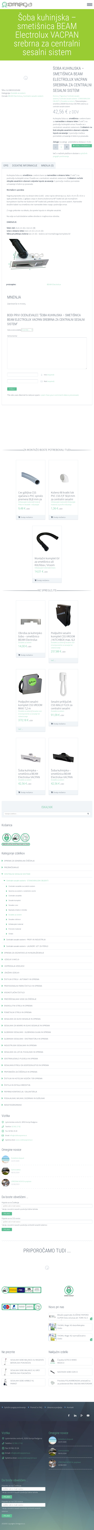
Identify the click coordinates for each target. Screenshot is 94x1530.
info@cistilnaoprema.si (18, 1135)
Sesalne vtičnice (15, 919)
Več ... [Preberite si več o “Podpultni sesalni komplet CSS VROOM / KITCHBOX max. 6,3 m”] (53, 660)
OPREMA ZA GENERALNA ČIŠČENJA (19, 861)
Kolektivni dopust (17, 1158)
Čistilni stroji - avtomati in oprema (21, 979)
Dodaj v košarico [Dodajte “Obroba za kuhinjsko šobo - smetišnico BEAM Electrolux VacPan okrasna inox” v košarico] (27, 655)
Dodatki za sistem (18, 93)
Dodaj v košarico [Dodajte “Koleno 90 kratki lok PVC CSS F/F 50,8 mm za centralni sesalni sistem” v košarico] (59, 517)
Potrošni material (15, 929)
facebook (68, 1415)
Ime (49, 374)
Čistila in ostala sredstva (17, 1085)
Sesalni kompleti (15, 900)
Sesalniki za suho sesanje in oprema (22, 1019)
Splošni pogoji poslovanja (15, 1407)
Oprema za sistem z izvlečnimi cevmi (22, 891)
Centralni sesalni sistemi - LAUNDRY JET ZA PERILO (27, 946)
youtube (88, 1415)
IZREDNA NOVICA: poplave (21, 1181)
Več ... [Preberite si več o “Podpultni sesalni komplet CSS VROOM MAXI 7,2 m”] (20, 729)
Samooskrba (16, 1169)
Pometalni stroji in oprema (18, 1012)
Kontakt (70, 1407)
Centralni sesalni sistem (33, 96)
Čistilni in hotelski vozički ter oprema (23, 1078)
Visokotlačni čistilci (14, 992)
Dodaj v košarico (82, 146)
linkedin (75, 1415)
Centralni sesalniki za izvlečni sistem (22, 886)
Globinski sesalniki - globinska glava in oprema (27, 1032)
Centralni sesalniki (15, 896)
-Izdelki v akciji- (12, 959)
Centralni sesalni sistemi (17, 874)
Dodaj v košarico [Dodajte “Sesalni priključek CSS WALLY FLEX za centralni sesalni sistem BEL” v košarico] (59, 724)
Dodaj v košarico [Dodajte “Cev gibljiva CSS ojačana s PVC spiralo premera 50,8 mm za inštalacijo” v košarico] (27, 517)
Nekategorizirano (13, 1105)
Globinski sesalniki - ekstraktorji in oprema (26, 1039)
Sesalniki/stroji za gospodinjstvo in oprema (26, 1065)
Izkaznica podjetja (54, 1407)
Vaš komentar (12, 336)
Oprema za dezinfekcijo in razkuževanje (24, 953)
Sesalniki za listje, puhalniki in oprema (23, 1052)
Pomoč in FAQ (36, 1407)
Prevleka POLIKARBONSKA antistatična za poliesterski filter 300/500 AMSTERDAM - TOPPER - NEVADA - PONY (74, 1383)
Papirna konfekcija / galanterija (20, 1092)
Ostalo (36, 502)
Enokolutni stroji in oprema (18, 1006)
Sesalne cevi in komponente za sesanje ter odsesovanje (62, 645)
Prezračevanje (11, 867)
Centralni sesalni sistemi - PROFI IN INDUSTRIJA (26, 940)
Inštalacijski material (25, 502)
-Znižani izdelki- (12, 973)
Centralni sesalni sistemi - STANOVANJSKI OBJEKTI (27, 881)
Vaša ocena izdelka (14, 330)
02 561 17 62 (16, 1126)
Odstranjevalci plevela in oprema (21, 1059)
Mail (49, 381)
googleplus (81, 1415)
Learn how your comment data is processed (59, 395)
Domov (55, 96)
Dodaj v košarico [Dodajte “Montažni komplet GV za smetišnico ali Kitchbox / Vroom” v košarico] (43, 580)
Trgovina (63, 96)
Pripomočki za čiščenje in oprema (20, 1072)
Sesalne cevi (13, 905)
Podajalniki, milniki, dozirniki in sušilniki (24, 1098)
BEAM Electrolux (15, 96)
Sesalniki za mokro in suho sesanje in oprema (27, 1025)
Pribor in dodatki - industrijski (28, 504)
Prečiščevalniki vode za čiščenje (20, 999)
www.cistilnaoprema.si (24, 1140)
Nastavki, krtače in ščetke (18, 910)
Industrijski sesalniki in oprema (20, 1045)
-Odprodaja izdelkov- (14, 966)
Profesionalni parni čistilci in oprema (23, 986)
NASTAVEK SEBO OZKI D (67, 1372)
